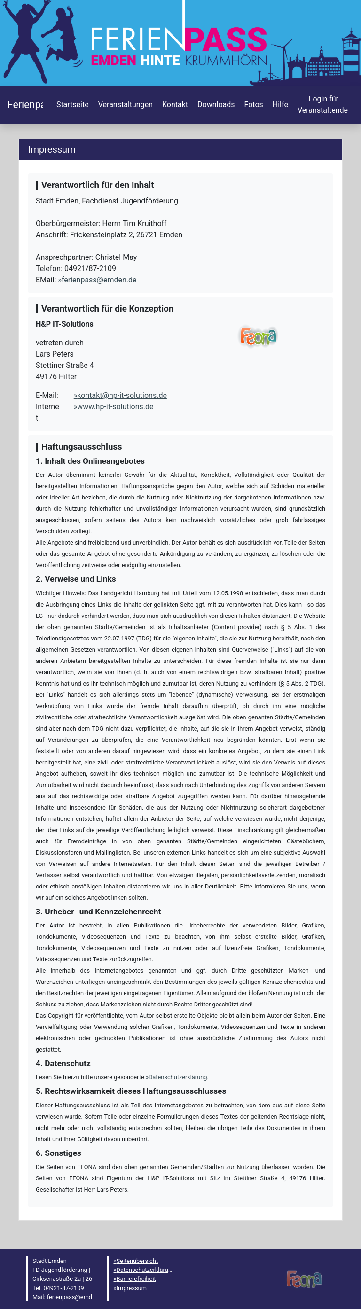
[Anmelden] (323, 105)
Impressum (132, 1288)
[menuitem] (72, 105)
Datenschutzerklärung (178, 1077)
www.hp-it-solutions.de (115, 406)
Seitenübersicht (137, 1260)
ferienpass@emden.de (99, 279)
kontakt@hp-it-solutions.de (122, 395)
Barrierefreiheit (136, 1278)
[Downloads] (215, 105)
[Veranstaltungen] (125, 105)
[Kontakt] (174, 105)
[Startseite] (25, 104)
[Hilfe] (253, 105)
